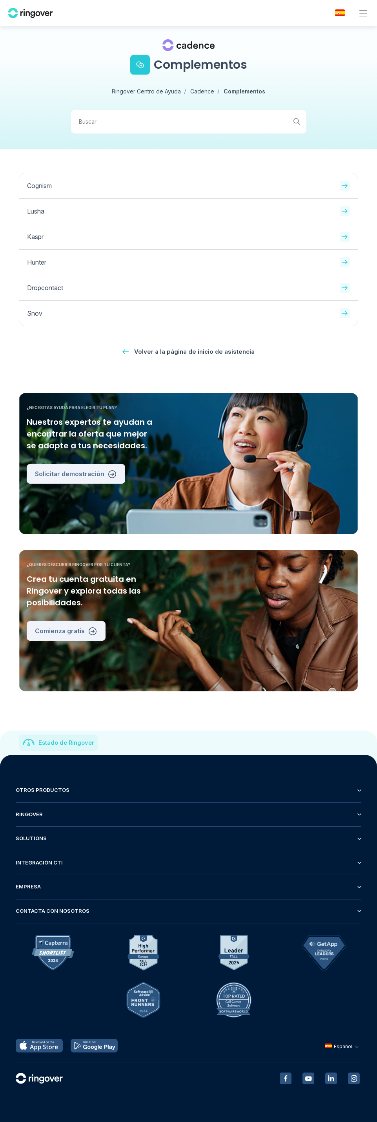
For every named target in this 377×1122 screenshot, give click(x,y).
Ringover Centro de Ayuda (146, 91)
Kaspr (188, 237)
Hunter (188, 262)
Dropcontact (188, 288)
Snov (188, 313)
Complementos (244, 91)
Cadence (202, 91)
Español (343, 1046)
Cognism (188, 186)
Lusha (188, 211)
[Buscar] (188, 121)
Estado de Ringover (66, 742)
